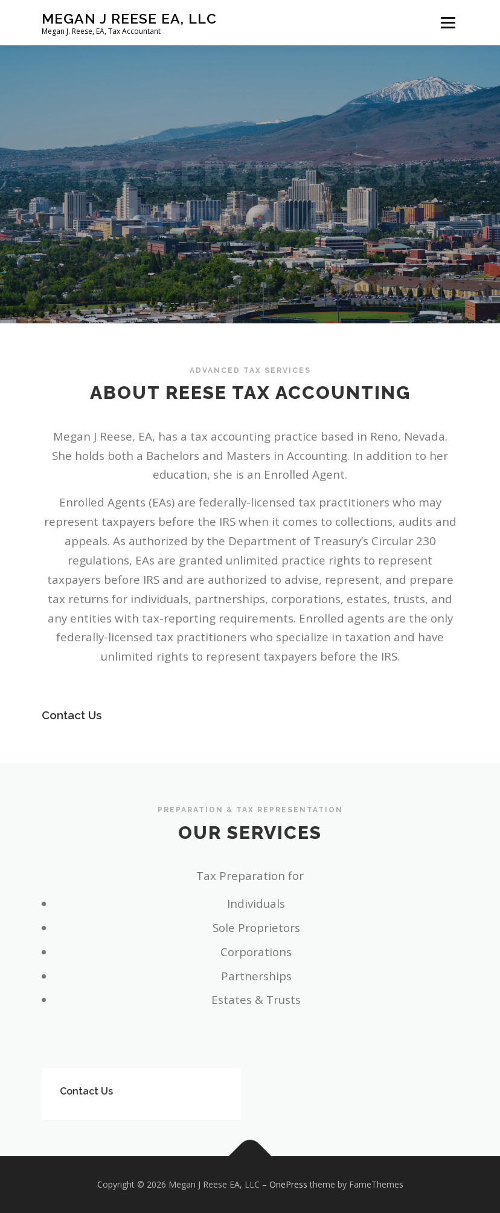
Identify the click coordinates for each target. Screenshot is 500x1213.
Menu (447, 22)
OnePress (288, 1184)
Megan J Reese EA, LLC (129, 18)
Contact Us (72, 719)
